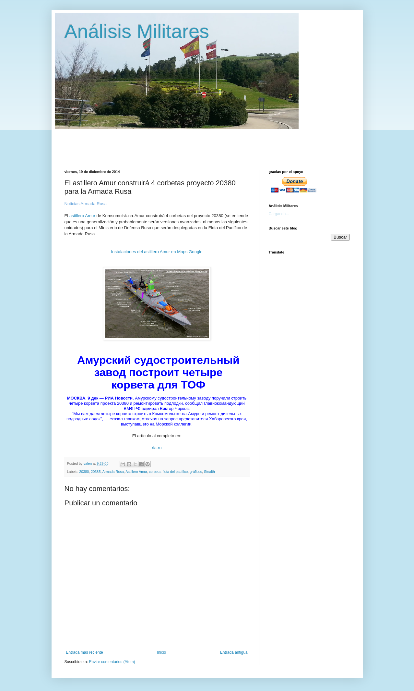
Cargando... (279, 214)
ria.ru (156, 447)
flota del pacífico (175, 472)
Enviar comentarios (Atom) (112, 662)
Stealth (209, 472)
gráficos (196, 472)
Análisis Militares (137, 31)
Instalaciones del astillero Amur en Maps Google (156, 251)
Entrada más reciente (84, 652)
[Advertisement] (222, 143)
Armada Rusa (113, 472)
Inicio (161, 652)
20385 (96, 472)
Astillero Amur (136, 472)
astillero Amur (82, 215)
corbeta (154, 472)
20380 (84, 472)
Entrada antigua (234, 652)
